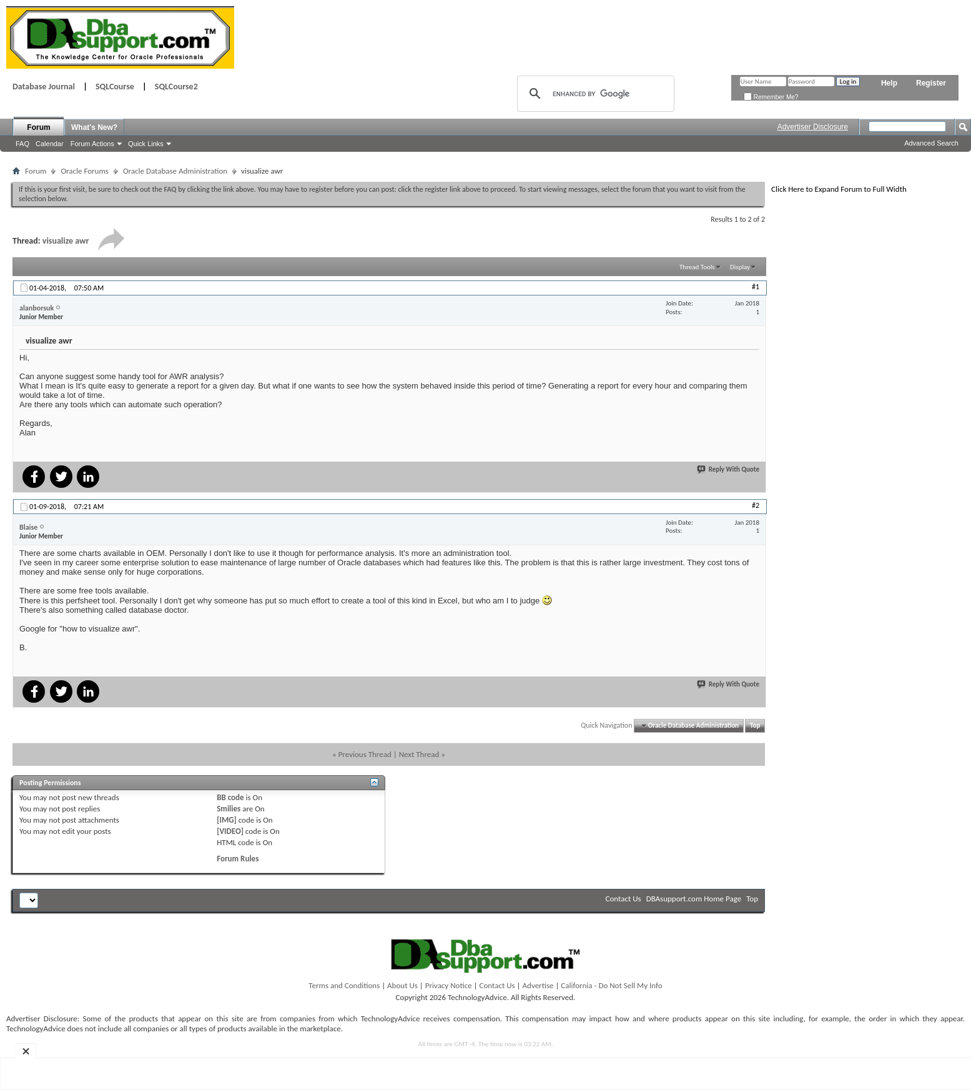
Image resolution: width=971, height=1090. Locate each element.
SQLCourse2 (176, 86)
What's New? (94, 127)
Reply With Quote (728, 469)
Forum (38, 127)
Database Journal (43, 86)
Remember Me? (771, 97)
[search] (594, 93)
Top (755, 725)
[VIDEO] (230, 831)
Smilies (228, 808)
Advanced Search (931, 143)
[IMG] (227, 820)
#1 (755, 286)
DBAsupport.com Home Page (694, 898)
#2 (755, 505)
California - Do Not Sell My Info (611, 985)
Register (931, 83)
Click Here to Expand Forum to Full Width (839, 189)
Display (740, 267)
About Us (402, 985)
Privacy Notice (448, 985)
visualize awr (65, 240)
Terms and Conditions (344, 985)
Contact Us (623, 898)
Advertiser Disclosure (812, 126)
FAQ (22, 143)
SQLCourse (115, 86)
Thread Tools (697, 267)
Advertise (538, 985)
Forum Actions (92, 143)
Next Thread (419, 754)
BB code (230, 797)
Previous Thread (365, 754)
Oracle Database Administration (175, 171)
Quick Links (146, 143)
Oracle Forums (84, 171)
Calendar (50, 143)
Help (889, 83)
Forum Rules (238, 858)
